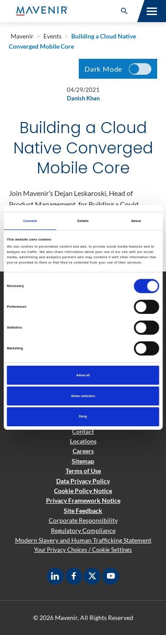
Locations (83, 441)
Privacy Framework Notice (83, 500)
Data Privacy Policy (83, 481)
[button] (124, 11)
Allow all (82, 375)
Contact (83, 431)
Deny (83, 416)
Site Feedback (83, 510)
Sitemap (83, 461)
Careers (83, 451)
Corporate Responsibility (83, 520)
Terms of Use (83, 470)
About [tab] (136, 220)
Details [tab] (83, 220)
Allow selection (83, 396)
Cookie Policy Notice (83, 490)
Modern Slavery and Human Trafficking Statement (83, 540)
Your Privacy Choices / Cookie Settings (83, 549)
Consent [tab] (30, 220)
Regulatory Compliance (83, 530)
